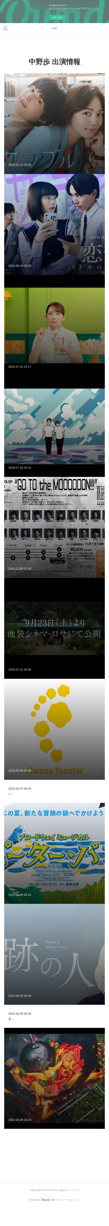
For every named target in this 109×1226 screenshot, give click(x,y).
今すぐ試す (57, 17)
